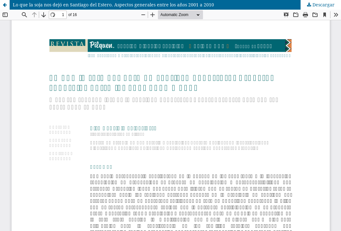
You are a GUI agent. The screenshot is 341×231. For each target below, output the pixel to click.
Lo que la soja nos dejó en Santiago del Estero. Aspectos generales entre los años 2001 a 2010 (113, 5)
